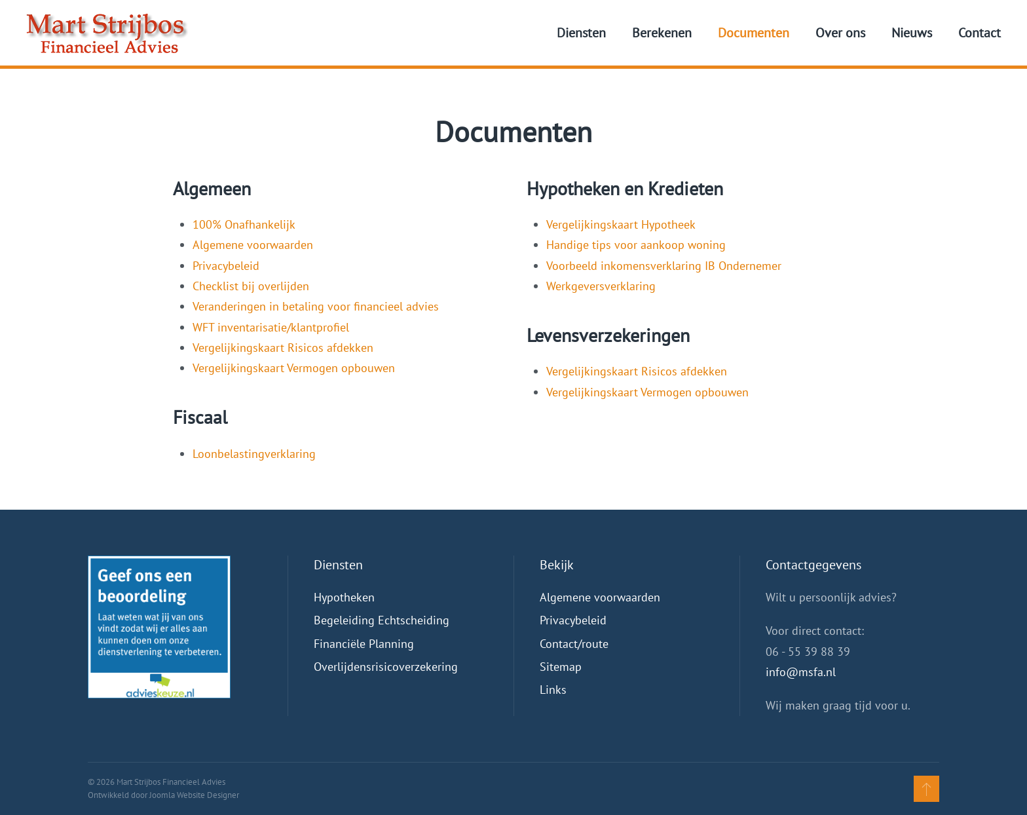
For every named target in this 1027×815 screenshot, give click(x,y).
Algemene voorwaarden (253, 244)
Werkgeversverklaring (601, 286)
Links (553, 689)
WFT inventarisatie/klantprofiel (272, 327)
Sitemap (561, 666)
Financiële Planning (364, 643)
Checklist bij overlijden (251, 286)
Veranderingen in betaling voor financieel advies (317, 306)
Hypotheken (344, 597)
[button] (926, 789)
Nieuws (911, 32)
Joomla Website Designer (194, 795)
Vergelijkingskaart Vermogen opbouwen (294, 367)
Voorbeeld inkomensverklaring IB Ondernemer (663, 265)
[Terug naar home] (107, 33)
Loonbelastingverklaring (254, 453)
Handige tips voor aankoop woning (636, 244)
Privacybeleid (228, 265)
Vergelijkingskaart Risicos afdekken (283, 347)
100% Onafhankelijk (245, 224)
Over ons (840, 32)
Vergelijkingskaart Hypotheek (621, 224)
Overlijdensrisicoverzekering (386, 666)
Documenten (753, 32)
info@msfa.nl (801, 671)
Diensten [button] (581, 32)
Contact (979, 32)
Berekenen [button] (662, 32)
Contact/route (574, 643)
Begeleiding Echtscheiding (381, 620)
